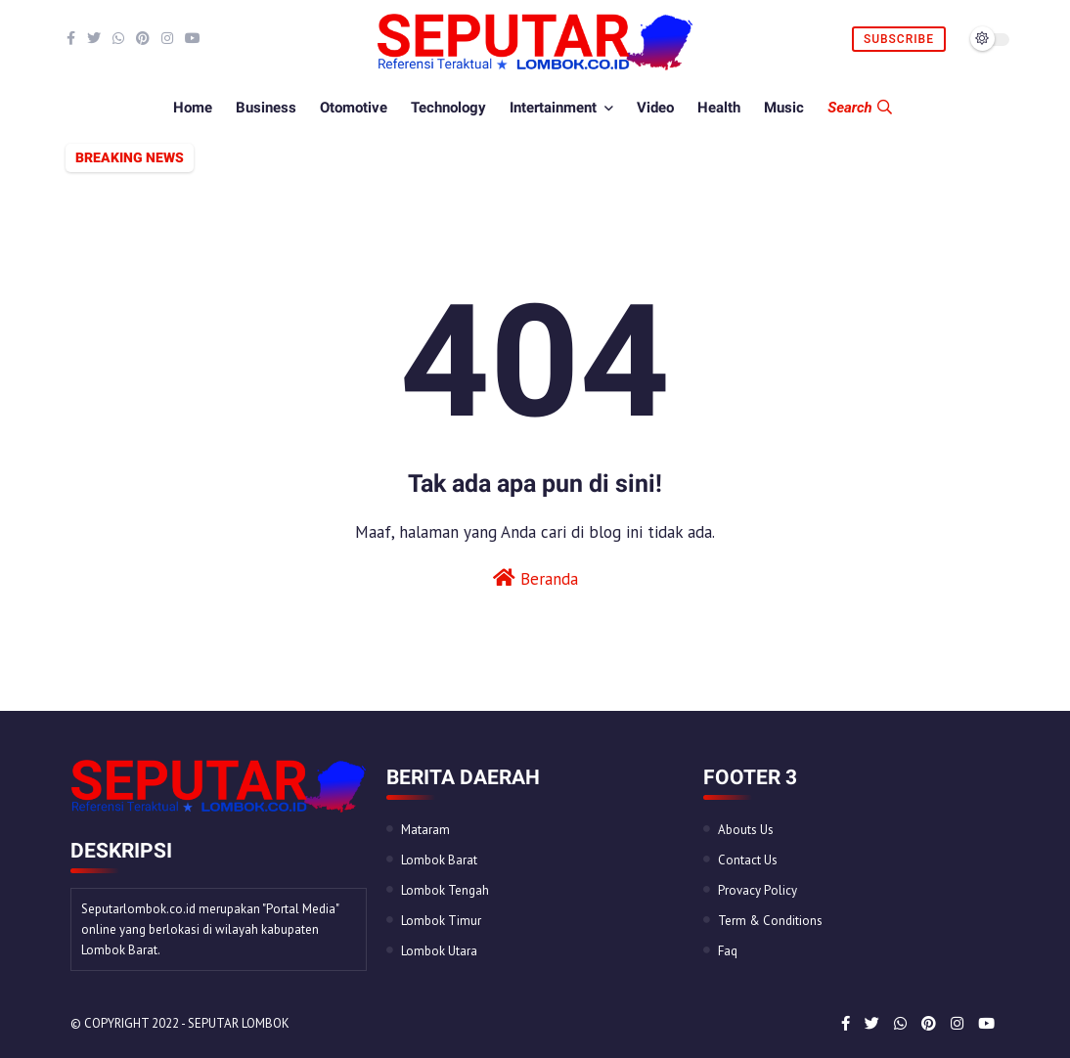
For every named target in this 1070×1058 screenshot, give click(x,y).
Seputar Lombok (239, 1023)
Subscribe (899, 39)
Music (784, 107)
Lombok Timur (441, 920)
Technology (448, 107)
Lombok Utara (439, 951)
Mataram (425, 829)
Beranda (535, 579)
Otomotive (353, 107)
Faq (727, 951)
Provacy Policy (757, 890)
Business (266, 107)
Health (718, 107)
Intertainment (553, 107)
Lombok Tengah (445, 890)
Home (192, 107)
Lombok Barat (439, 860)
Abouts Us (746, 829)
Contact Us (748, 860)
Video (655, 107)
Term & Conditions (770, 920)
